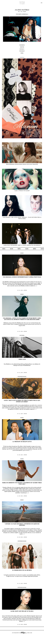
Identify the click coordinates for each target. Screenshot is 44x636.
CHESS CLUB (22, 359)
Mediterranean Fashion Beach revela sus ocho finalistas (22, 164)
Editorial (22, 335)
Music (22, 253)
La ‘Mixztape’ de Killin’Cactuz (22, 441)
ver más (25, 290)
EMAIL (22, 53)
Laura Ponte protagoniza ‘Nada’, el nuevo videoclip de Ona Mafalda (22, 245)
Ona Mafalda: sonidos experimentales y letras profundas (22, 277)
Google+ (2, 635)
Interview (20, 376)
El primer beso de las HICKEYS (22, 570)
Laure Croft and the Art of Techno (22, 611)
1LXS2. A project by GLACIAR (22, 190)
